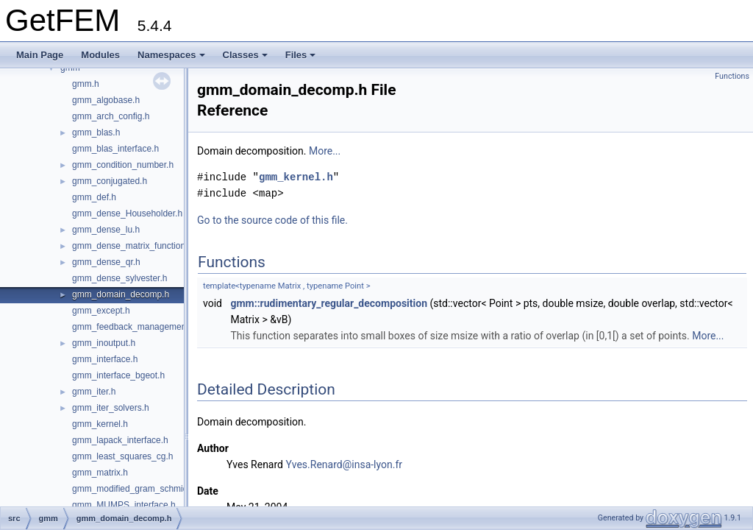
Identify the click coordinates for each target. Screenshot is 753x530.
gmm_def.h (94, 197)
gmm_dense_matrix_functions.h (134, 246)
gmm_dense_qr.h (106, 262)
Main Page (39, 54)
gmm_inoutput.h (103, 343)
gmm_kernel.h (100, 424)
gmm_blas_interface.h (115, 149)
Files (300, 54)
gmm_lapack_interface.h (120, 440)
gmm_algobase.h (106, 100)
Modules (100, 54)
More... (324, 151)
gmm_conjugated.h (109, 181)
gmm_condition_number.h (123, 165)
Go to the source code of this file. (272, 220)
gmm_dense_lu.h (106, 230)
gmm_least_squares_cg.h (122, 456)
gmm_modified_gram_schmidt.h (135, 489)
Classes (245, 54)
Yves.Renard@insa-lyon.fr (343, 464)
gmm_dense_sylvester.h (119, 278)
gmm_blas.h (96, 132)
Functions (732, 76)
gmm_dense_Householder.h (127, 213)
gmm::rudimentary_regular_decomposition (328, 303)
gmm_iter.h (93, 391)
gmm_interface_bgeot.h (118, 375)
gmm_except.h (101, 310)
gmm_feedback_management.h (134, 327)
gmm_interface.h (105, 359)
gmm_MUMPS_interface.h (124, 505)
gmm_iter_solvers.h (110, 408)
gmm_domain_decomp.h (120, 294)
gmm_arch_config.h (110, 116)
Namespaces (171, 54)
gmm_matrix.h (100, 472)
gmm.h (85, 84)
